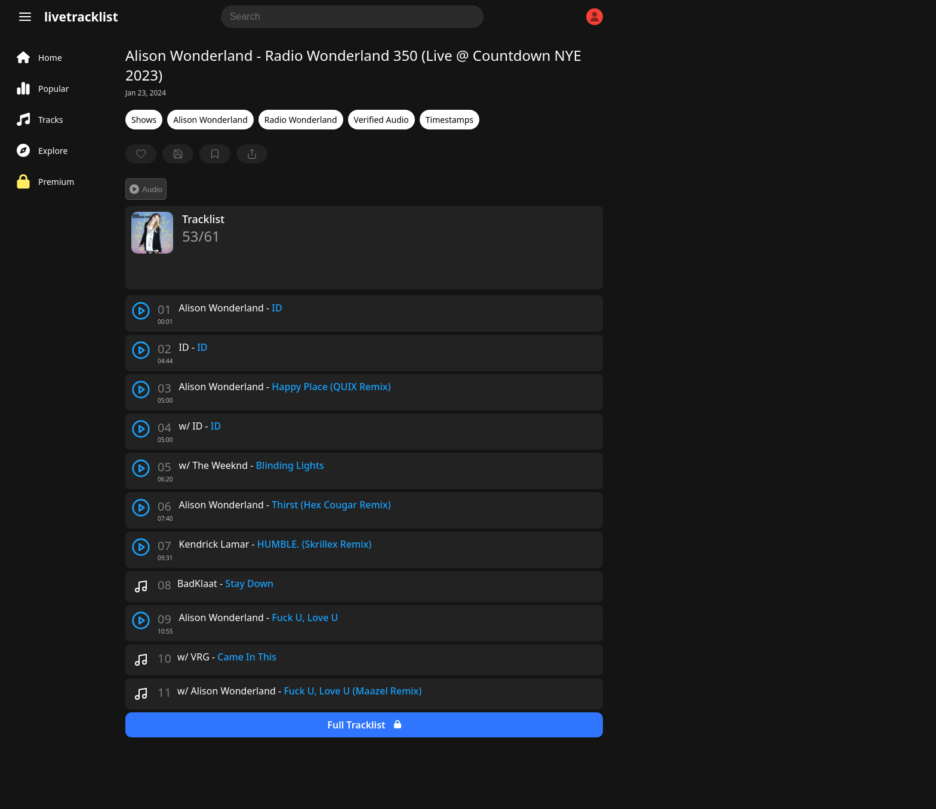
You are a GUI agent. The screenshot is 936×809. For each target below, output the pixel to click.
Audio (146, 189)
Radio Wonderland (300, 119)
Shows (143, 119)
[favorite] (140, 153)
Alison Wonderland (210, 119)
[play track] (140, 310)
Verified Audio (381, 119)
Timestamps (449, 119)
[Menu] (25, 17)
